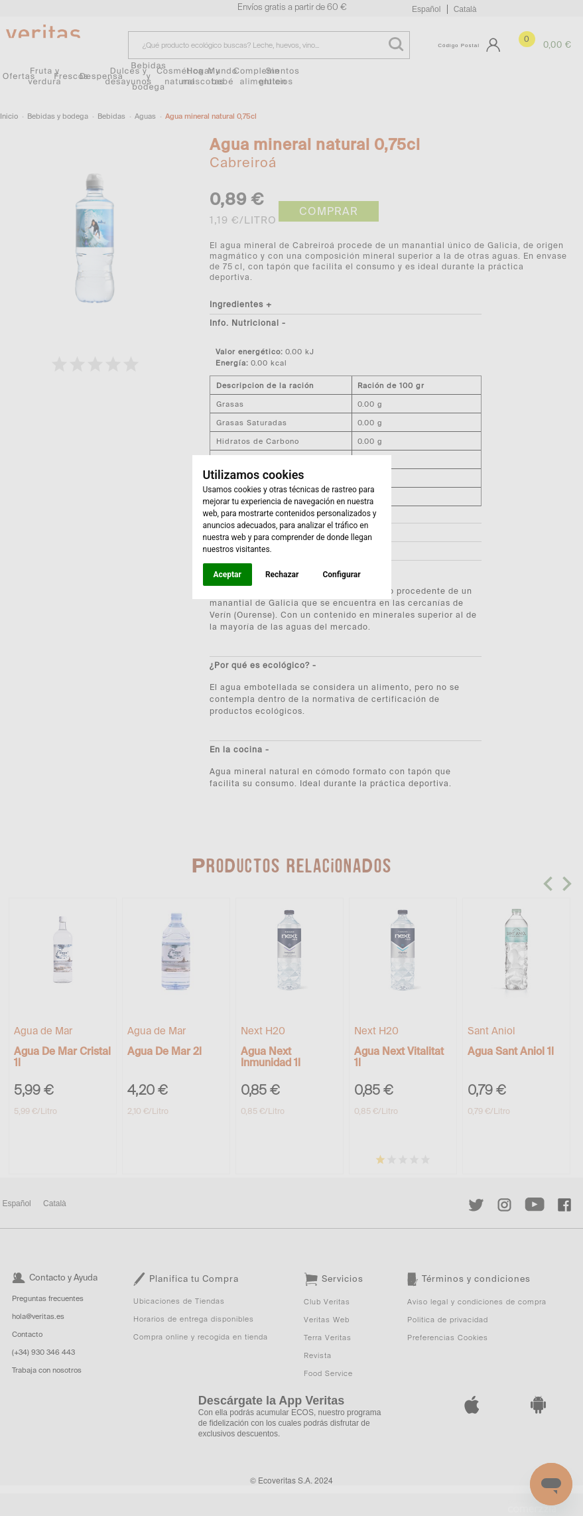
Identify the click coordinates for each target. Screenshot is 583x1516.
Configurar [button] (341, 574)
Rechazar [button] (281, 574)
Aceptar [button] (227, 574)
